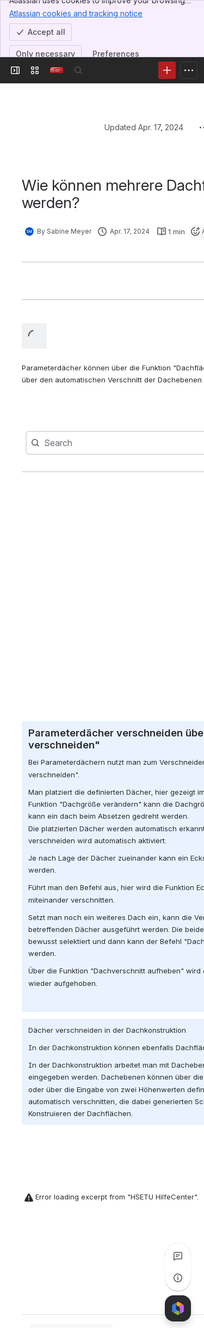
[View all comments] (178, 1256)
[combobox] (66, 442)
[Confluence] (56, 70)
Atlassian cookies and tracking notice (76, 13)
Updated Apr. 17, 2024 (143, 127)
